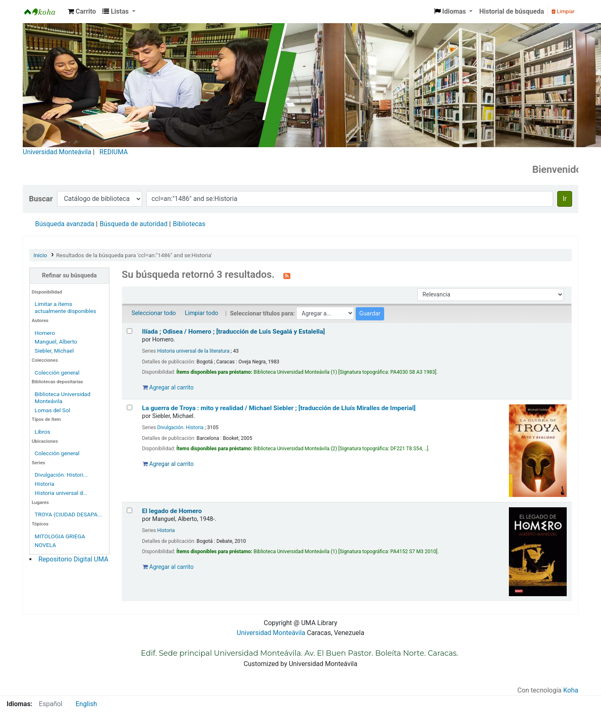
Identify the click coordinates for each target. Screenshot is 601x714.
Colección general (57, 372)
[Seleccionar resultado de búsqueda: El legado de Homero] (129, 510)
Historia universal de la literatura (193, 351)
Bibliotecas (189, 224)
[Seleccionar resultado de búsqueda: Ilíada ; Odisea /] (129, 331)
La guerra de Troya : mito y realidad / (279, 408)
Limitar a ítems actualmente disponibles (65, 307)
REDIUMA (114, 152)
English (86, 704)
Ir (565, 199)
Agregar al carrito (168, 387)
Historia (45, 483)
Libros (42, 431)
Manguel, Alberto (56, 341)
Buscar (41, 198)
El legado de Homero (172, 511)
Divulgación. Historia (180, 427)
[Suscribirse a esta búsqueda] (287, 275)
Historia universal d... (61, 493)
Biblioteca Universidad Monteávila (43, 11)
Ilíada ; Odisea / (233, 331)
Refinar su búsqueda (69, 275)
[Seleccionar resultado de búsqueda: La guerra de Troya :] (129, 407)
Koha (570, 690)
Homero (45, 333)
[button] (81, 11)
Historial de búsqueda (511, 11)
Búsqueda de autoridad (133, 224)
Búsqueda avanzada (64, 224)
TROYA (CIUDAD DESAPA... (68, 514)
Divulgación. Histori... (61, 474)
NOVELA (45, 545)
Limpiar (563, 11)
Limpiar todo (201, 313)
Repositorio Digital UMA (73, 559)
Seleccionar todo (153, 313)
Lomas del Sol (52, 410)
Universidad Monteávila (57, 152)
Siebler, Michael (54, 350)
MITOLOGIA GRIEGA (60, 536)
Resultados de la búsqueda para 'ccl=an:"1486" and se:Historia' (134, 255)
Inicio (40, 255)
